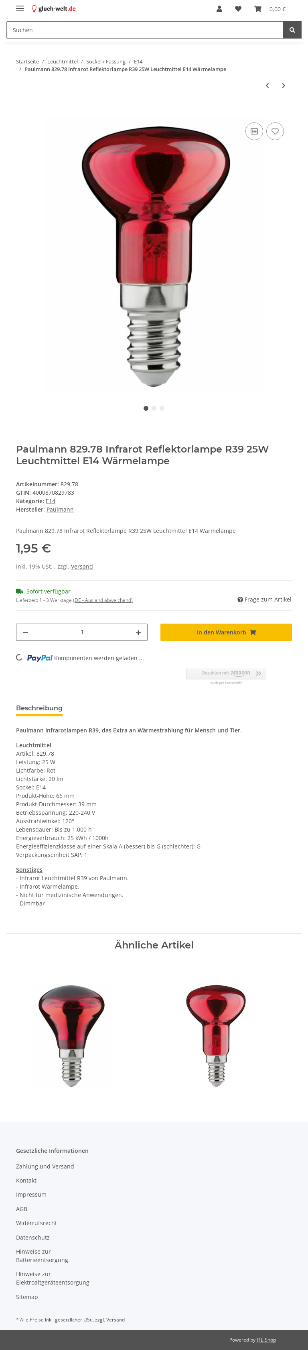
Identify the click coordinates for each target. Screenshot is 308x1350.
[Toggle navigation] (20, 5)
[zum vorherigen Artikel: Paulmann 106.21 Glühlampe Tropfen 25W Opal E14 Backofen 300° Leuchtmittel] (267, 85)
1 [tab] (146, 408)
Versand (82, 566)
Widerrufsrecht (36, 1223)
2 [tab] (154, 408)
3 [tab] (162, 408)
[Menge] (82, 632)
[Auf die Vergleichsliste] (254, 131)
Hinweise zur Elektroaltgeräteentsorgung (52, 1278)
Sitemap (27, 1297)
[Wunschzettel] (238, 9)
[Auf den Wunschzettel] (275, 131)
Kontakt (26, 1180)
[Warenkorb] (270, 9)
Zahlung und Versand (45, 1166)
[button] (219, 9)
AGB (21, 1209)
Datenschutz (33, 1237)
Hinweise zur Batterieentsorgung (42, 1256)
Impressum (31, 1194)
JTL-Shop (266, 1339)
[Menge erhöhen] (138, 632)
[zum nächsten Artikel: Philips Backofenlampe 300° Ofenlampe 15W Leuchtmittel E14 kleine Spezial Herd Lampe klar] (284, 85)
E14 (50, 501)
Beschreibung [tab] (39, 708)
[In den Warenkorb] (22, 111)
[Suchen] (145, 30)
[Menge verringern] (25, 632)
